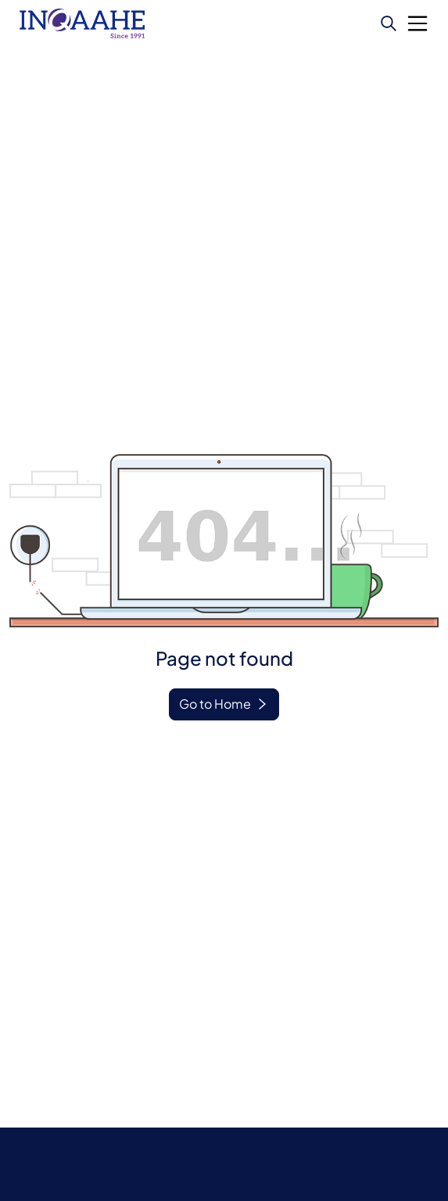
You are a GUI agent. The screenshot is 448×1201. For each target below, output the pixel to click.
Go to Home (215, 703)
